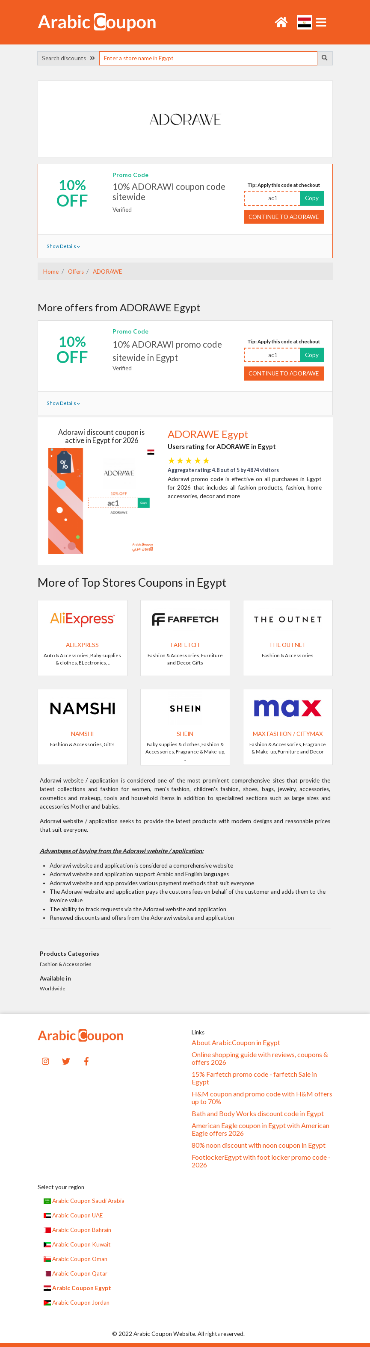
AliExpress (82, 644)
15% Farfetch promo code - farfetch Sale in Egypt (254, 1078)
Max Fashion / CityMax (288, 733)
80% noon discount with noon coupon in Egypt (259, 1145)
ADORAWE (107, 271)
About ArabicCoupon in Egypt (236, 1042)
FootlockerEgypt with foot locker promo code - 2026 (261, 1161)
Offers (75, 271)
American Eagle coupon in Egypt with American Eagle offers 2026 (260, 1129)
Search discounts (68, 58)
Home (51, 271)
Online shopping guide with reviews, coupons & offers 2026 (260, 1058)
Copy (312, 198)
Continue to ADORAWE (284, 216)
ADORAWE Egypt (208, 434)
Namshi (82, 733)
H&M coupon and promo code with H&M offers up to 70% (262, 1097)
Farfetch (185, 644)
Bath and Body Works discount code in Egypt (258, 1113)
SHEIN (185, 733)
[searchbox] (208, 58)
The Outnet (287, 644)
